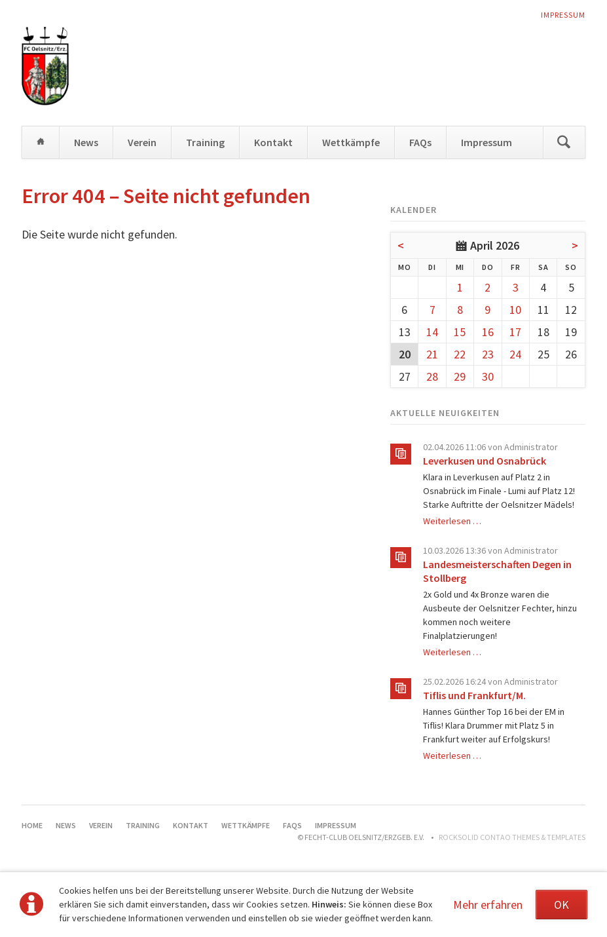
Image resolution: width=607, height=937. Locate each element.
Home (40, 142)
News (86, 142)
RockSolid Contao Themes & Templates (512, 837)
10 (515, 309)
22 (460, 354)
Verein (142, 142)
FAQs (420, 142)
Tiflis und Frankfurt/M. (474, 695)
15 (460, 331)
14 (432, 331)
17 (515, 331)
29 (460, 376)
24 (515, 354)
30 (488, 376)
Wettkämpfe (351, 142)
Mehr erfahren (488, 904)
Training (205, 142)
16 (488, 331)
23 (488, 354)
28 (432, 376)
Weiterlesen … (452, 521)
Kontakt (273, 142)
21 (432, 354)
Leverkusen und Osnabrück (484, 460)
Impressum (563, 15)
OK (561, 904)
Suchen (564, 142)
